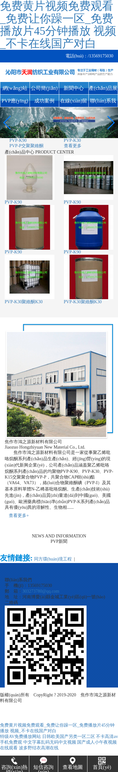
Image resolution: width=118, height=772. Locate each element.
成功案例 (44, 100)
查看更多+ (19, 515)
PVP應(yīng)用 (15, 102)
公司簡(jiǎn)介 (44, 90)
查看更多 (72, 145)
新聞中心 (74, 88)
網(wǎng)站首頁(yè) (15, 90)
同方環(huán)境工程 (53, 559)
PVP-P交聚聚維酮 (26, 145)
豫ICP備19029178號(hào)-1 (51, 700)
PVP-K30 (72, 140)
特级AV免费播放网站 (20, 736)
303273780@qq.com (40, 591)
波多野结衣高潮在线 (39, 748)
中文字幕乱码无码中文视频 (49, 742)
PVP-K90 (17, 140)
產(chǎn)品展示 (103, 90)
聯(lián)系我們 (103, 102)
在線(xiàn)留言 (73, 102)
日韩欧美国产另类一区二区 (68, 736)
